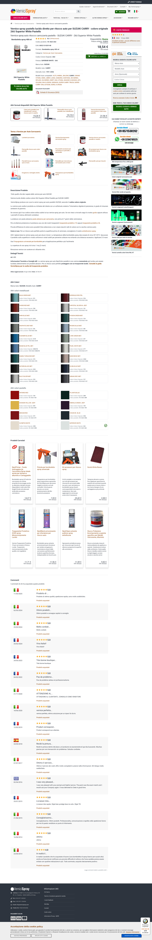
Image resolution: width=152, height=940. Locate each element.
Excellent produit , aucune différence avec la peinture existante (126, 41)
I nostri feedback (48, 900)
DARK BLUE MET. (24, 315)
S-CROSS (59, 85)
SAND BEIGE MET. (75, 356)
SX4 (56, 80)
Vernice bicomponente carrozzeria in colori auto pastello (98, 111)
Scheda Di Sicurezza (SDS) (49, 92)
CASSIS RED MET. (24, 305)
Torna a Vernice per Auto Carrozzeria (26, 131)
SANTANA (66, 78)
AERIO (53, 85)
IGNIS (43, 78)
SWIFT (52, 80)
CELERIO (38, 82)
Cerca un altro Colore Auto (21, 87)
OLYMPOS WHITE (24, 423)
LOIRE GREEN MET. (76, 336)
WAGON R (67, 80)
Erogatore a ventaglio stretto (31, 173)
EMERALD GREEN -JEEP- (77, 403)
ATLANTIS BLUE (75, 393)
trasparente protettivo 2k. (91, 223)
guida (95, 213)
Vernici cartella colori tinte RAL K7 (123, 252)
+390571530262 (135, 2)
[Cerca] (65, 11)
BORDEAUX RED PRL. (76, 295)
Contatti (122, 7)
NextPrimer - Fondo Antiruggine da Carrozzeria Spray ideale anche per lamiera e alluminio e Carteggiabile (21, 471)
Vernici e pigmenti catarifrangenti (123, 207)
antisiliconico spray (89, 231)
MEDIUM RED (23, 413)
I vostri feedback (121, 30)
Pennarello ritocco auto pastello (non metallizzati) (65, 110)
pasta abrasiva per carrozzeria (43, 219)
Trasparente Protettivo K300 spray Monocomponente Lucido (20, 534)
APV (79, 80)
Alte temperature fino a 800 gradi (122, 161)
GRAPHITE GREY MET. (26, 326)
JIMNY (48, 78)
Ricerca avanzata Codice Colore (125, 98)
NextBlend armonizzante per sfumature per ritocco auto (46, 533)
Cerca (119, 85)
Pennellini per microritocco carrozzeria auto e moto (63, 162)
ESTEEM (47, 85)
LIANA (53, 78)
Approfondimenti (98, 7)
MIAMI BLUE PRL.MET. (26, 346)
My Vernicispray (134, 7)
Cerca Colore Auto (20, 18)
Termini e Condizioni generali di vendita (55, 896)
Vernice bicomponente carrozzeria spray (62, 138)
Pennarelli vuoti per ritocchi (97, 161)
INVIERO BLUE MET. (76, 326)
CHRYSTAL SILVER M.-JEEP (78, 305)
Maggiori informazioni (132, 932)
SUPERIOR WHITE (75, 423)
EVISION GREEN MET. (76, 315)
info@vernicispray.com (22, 904)
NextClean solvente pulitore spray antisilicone (69, 533)
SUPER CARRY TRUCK (66, 82)
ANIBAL (59, 76)
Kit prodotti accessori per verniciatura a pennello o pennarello (63, 150)
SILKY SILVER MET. (25, 376)
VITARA (60, 80)
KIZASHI (74, 80)
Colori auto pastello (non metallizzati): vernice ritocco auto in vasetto (31, 111)
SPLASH (38, 80)
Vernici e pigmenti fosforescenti (122, 222)
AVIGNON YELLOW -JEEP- (27, 403)
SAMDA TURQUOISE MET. (27, 356)
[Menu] (149, 919)
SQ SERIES (45, 80)
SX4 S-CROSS (46, 82)
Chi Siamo (47, 892)
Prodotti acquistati (42, 600)
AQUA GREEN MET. (25, 295)
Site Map (46, 904)
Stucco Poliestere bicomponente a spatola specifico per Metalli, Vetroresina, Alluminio (96, 534)
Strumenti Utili (112, 7)
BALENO (66, 76)
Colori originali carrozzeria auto (122, 177)
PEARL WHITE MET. (76, 346)
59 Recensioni (55, 38)
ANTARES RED (23, 393)
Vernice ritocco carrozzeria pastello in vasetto (97, 138)
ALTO (54, 76)
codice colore (117, 91)
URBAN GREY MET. (75, 376)
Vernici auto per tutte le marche (122, 237)
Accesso (120, 12)
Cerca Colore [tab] (120, 53)
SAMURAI (59, 78)
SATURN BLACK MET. (26, 366)
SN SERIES (74, 78)
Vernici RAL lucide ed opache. (121, 192)
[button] (136, 11)
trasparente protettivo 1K (68, 223)
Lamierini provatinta (28, 137)
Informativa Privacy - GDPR (51, 916)
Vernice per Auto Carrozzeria (24, 23)
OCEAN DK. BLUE (75, 413)
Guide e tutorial (84, 7)
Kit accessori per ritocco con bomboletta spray (97, 150)
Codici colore (47, 912)
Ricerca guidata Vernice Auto (126, 108)
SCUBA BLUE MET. (75, 366)
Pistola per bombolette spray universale (46, 468)
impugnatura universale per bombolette (28, 241)
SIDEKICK (55, 82)
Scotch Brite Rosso (94, 467)
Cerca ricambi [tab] (135, 53)
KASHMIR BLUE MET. (25, 336)
